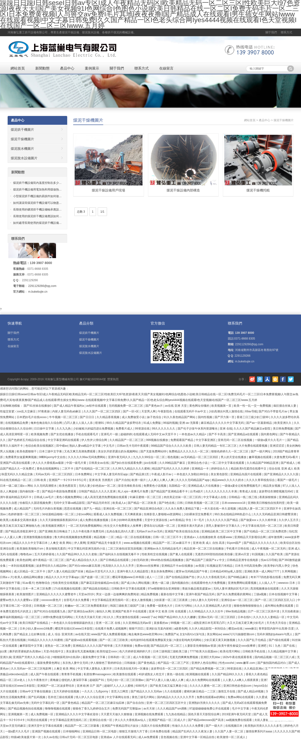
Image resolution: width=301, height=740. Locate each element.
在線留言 (166, 68)
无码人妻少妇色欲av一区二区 (98, 485)
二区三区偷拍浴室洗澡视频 (125, 548)
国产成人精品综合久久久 (82, 560)
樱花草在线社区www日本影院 (74, 628)
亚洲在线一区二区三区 (118, 508)
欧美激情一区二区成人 (231, 737)
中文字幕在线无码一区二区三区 (262, 525)
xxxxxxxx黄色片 (51, 600)
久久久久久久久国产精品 (223, 520)
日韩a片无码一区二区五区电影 (79, 737)
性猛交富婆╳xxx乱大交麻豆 (18, 411)
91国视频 (258, 554)
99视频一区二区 (181, 623)
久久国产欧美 (275, 554)
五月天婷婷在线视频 (66, 691)
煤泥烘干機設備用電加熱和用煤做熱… (37, 189)
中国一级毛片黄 (76, 463)
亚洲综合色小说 (198, 463)
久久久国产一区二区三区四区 (102, 411)
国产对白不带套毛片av (273, 411)
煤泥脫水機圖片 (22, 148)
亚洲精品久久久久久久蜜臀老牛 (56, 594)
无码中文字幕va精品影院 (69, 503)
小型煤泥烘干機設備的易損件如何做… (37, 196)
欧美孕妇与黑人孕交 (277, 565)
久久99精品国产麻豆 (172, 463)
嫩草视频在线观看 (260, 457)
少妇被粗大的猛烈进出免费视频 (93, 428)
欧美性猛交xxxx (107, 651)
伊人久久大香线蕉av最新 (48, 463)
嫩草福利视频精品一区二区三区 (20, 617)
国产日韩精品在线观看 (114, 560)
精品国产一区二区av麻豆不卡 (172, 543)
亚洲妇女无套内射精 (159, 628)
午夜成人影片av (161, 474)
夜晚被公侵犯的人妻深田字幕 (69, 680)
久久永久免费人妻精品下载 (182, 508)
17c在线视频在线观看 (67, 588)
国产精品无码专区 (99, 503)
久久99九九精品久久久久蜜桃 (131, 468)
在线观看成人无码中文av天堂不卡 (155, 434)
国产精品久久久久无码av (147, 691)
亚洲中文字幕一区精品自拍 (197, 737)
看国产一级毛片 (287, 480)
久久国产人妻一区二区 (229, 731)
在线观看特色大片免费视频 (208, 583)
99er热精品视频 (236, 611)
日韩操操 (130, 663)
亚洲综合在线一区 (101, 720)
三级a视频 (260, 594)
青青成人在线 (248, 491)
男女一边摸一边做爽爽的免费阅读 (118, 594)
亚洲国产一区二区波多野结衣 (56, 685)
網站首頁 (17, 68)
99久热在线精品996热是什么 (233, 514)
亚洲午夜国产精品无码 (200, 594)
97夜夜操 (44, 411)
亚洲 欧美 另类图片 (101, 480)
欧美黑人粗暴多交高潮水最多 (19, 520)
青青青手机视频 (71, 674)
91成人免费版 (152, 423)
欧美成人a (119, 503)
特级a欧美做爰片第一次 (26, 737)
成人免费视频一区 (42, 714)
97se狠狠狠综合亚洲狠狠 (164, 588)
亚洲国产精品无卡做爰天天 (104, 543)
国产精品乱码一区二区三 (167, 645)
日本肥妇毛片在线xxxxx (32, 417)
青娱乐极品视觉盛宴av (197, 588)
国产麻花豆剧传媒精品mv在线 (100, 583)
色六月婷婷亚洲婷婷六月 (135, 651)
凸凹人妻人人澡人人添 (78, 423)
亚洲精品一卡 (200, 468)
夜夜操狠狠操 (268, 497)
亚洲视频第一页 (18, 714)
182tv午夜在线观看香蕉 (237, 657)
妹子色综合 (154, 417)
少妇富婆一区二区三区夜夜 (171, 600)
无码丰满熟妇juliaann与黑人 (275, 634)
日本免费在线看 (160, 731)
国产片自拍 (123, 480)
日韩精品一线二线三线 (243, 497)
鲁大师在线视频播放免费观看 (73, 537)
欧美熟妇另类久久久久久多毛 (264, 725)
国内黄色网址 (270, 434)
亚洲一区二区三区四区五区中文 (166, 703)
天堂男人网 (148, 411)
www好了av (148, 617)
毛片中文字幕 (241, 708)
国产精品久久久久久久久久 (261, 543)
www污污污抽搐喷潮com (239, 634)
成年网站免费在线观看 (279, 605)
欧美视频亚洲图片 (54, 525)
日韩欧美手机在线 (254, 651)
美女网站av (214, 634)
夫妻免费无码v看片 (286, 457)
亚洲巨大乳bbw (210, 657)
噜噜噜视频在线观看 (58, 708)
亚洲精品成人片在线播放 (204, 485)
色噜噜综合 (43, 583)
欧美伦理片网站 (230, 651)
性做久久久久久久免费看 (188, 725)
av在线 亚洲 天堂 (176, 405)
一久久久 (88, 691)
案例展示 (92, 68)
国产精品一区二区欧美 (142, 503)
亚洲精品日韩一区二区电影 (99, 731)
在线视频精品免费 (17, 423)
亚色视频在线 (170, 737)
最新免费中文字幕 (94, 657)
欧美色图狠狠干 (27, 451)
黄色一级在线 (176, 674)
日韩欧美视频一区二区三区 (202, 503)
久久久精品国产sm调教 (172, 708)
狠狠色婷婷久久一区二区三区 (230, 451)
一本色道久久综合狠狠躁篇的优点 (72, 623)
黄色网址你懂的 (199, 405)
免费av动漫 (142, 645)
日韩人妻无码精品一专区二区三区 (215, 445)
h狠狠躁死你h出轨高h (66, 657)
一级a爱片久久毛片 (18, 731)
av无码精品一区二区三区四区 (200, 457)
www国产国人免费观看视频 (109, 634)
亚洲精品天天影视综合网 (250, 537)
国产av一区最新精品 (259, 423)
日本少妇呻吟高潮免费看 (127, 520)
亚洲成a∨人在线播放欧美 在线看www (208, 537)
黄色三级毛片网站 (143, 697)
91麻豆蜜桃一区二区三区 (146, 497)
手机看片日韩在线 (238, 548)
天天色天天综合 (276, 623)
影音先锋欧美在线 (130, 485)
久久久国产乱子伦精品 (252, 640)
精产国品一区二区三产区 (174, 663)
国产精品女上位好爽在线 (30, 634)
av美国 (200, 565)
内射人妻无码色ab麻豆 (67, 411)
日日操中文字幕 (44, 428)
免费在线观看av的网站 (211, 697)
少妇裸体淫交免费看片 (198, 514)
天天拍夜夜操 (291, 611)
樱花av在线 (236, 628)
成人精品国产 (23, 508)
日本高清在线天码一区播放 (131, 668)
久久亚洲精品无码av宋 (137, 623)
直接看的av (161, 623)
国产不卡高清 (217, 434)
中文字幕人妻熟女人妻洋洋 (94, 668)
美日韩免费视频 (283, 428)
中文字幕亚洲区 (206, 440)
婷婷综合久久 (220, 468)
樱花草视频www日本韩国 (128, 577)
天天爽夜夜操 (133, 514)
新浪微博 (252, 379)
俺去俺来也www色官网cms (145, 634)
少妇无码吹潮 (140, 560)
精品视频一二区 (104, 537)
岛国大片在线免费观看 (155, 725)
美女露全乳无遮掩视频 (80, 651)
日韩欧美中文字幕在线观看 (128, 588)
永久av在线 (50, 737)
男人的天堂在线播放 (234, 457)
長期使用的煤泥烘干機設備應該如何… (37, 216)
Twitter (291, 379)
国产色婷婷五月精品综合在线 (27, 440)
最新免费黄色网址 (49, 663)
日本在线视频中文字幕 (283, 594)
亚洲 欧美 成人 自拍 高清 (209, 543)
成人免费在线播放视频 (94, 520)
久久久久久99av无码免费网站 (87, 457)
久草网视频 (289, 571)
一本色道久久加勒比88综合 (191, 474)
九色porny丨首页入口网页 (112, 691)
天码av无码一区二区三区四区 (54, 474)
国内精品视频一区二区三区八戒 (275, 657)
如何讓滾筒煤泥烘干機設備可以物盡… (37, 203)
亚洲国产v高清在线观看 (15, 463)
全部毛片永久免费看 (77, 600)
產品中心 (67, 68)
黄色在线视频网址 (48, 468)
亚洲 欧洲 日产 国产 (90, 685)
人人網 (267, 379)
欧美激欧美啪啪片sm (30, 548)
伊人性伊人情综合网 (94, 440)
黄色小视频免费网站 (69, 497)
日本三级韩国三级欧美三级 (170, 651)
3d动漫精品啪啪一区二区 (58, 514)
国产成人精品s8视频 (251, 691)
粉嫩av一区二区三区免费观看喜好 (87, 605)
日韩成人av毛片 (44, 497)
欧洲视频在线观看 (198, 674)
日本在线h (244, 617)
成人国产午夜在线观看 (45, 674)
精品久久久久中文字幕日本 (30, 543)
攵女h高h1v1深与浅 (192, 634)
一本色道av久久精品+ (193, 434)
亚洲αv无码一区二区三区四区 (217, 617)
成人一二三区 (155, 577)
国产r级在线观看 (279, 640)
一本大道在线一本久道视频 (219, 508)
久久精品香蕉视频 (108, 417)
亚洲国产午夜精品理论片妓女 (120, 725)
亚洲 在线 (226, 428)
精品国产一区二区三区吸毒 (82, 725)
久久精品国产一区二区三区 (126, 440)
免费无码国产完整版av (127, 708)
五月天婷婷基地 (44, 554)
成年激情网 (275, 537)
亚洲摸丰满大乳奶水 (191, 525)
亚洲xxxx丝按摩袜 (148, 565)
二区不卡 (68, 468)
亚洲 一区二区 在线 (108, 623)
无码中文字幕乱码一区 (45, 703)
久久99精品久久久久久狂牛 (206, 611)
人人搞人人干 (267, 583)
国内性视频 (205, 417)
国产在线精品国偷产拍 (180, 577)
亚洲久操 (5, 657)
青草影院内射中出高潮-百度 (277, 628)
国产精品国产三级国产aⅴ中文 (205, 560)
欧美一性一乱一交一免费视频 (253, 405)
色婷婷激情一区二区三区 (24, 514)
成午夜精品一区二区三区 (48, 560)
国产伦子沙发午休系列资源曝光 (198, 428)
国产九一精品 (93, 508)
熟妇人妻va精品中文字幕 (85, 445)
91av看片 (28, 583)
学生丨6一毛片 (195, 520)
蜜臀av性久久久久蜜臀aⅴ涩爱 (20, 600)
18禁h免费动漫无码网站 (58, 617)
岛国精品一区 (178, 485)
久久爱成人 (263, 697)
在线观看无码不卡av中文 (190, 411)
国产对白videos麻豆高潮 (85, 565)
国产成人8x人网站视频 (136, 583)
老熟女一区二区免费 (58, 645)
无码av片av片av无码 (149, 531)
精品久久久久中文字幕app (63, 577)
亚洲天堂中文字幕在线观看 (45, 725)
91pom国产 (234, 543)
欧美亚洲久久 (283, 423)
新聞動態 (42, 68)
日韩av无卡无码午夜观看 (133, 445)
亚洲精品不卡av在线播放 (177, 565)
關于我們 (271, 32)
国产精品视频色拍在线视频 (25, 708)
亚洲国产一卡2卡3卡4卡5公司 (68, 480)
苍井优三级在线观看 (61, 697)
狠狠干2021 (137, 628)
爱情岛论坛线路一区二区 (160, 525)
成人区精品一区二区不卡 (30, 571)
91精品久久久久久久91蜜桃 (46, 640)
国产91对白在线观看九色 (50, 611)
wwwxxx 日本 (287, 583)
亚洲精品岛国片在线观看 (246, 474)
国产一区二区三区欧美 (114, 640)
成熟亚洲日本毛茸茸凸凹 (209, 623)
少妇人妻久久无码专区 (204, 600)
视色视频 (173, 457)
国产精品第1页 (140, 474)
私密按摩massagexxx (98, 674)
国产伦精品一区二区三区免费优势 (265, 531)
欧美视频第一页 (221, 405)
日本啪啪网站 (72, 731)
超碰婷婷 (126, 434)
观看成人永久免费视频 (108, 514)
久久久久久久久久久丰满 (221, 491)
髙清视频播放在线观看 (265, 588)
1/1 (102, 211)
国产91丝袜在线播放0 (38, 405)
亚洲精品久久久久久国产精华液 (93, 645)
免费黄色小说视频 (155, 485)
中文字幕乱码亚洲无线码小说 (87, 548)
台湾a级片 (197, 491)
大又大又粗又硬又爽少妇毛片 (246, 623)
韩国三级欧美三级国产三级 (127, 605)
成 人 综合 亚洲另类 (61, 634)
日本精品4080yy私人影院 (226, 571)
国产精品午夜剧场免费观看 (59, 491)
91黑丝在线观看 (37, 720)
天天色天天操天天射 (88, 617)
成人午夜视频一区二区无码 (268, 548)
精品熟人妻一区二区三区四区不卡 (260, 508)
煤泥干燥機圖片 (88, 120)
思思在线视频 (73, 508)
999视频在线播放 (157, 440)
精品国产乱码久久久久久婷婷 (171, 468)
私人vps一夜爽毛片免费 (133, 491)
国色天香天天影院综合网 (204, 714)
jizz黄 (4, 651)
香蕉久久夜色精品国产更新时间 (266, 674)
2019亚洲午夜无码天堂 (237, 714)
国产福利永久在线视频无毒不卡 (119, 554)
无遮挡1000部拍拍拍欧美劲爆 (214, 554)
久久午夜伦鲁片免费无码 (89, 531)
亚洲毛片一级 (110, 434)
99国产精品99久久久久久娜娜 (177, 617)
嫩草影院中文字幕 (31, 645)
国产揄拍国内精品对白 (272, 663)
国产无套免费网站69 (153, 451)
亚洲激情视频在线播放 (38, 537)
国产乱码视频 (37, 697)
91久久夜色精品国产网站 (180, 417)
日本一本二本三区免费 (37, 588)
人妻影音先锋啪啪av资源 (200, 645)
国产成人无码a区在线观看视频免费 (245, 703)
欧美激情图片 (26, 594)
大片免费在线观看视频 (253, 445)
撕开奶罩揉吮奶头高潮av (25, 651)
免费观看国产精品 (182, 440)
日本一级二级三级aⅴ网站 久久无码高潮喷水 (28, 485)
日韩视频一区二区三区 (48, 605)
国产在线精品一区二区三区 (93, 468)
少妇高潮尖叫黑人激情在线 (226, 411)
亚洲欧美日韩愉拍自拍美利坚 (267, 503)
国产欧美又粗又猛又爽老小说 (169, 685)
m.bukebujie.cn (37, 291)
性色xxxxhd (227, 663)
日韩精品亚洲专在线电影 (243, 560)
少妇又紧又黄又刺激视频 (220, 640)
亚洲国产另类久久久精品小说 (32, 657)
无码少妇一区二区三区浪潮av (126, 680)
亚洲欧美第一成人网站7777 (262, 571)
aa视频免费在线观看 (239, 720)
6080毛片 (142, 685)
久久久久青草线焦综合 (260, 480)
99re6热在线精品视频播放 (167, 560)
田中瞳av (62, 445)
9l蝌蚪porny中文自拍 (52, 457)
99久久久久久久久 (164, 428)
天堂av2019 (86, 594)
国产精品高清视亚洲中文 (21, 531)
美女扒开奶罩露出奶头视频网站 (118, 451)
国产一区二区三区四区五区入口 (275, 600)
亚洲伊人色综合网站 (204, 663)
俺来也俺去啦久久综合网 (47, 423)
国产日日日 (87, 417)
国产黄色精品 (147, 663)
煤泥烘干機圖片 (22, 129)
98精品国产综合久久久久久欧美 (171, 445)
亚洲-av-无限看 (189, 423)
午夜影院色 (165, 411)
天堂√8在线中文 (54, 651)
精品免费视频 (150, 594)
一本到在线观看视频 (21, 565)
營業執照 (113, 379)
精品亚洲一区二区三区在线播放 (204, 548)
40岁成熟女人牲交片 (151, 674)
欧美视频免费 (40, 434)
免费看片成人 (124, 428)
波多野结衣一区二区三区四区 (170, 668)
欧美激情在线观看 (125, 674)
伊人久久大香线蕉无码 (211, 577)
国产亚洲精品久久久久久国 (281, 474)
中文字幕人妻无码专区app (112, 474)
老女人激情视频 (141, 600)
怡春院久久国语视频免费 (36, 503)
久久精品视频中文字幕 (282, 651)
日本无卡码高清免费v (249, 565)
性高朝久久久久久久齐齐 (118, 565)
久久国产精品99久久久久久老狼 (77, 554)
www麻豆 (251, 628)
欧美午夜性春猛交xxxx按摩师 (237, 645)
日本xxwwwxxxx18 (234, 503)
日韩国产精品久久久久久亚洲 (97, 491)
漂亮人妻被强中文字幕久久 (223, 525)
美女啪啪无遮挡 (56, 548)
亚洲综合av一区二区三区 (237, 600)
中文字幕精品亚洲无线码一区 (111, 600)
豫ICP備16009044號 (93, 379)
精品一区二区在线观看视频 (133, 537)
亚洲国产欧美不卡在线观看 (129, 611)
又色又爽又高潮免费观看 (80, 451)
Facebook (283, 379)
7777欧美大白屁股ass (204, 651)
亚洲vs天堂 (242, 554)
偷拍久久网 (103, 611)
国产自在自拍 (136, 703)
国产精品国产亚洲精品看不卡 (170, 491)
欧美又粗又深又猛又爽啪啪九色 (20, 525)
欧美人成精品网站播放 (29, 577)
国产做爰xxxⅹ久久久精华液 (258, 520)
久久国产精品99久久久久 (228, 674)
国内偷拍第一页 (30, 491)
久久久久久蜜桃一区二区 (205, 685)
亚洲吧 (262, 645)
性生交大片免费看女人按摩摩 (123, 525)
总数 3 (81, 211)
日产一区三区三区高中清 (264, 611)
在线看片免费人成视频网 (111, 628)
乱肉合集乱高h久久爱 (121, 531)
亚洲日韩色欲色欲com (237, 685)
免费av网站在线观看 (241, 697)
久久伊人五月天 (289, 520)
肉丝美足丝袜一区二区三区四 (183, 497)
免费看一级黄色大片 (160, 605)
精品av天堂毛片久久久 (100, 571)
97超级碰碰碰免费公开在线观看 (209, 708)
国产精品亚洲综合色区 (148, 508)
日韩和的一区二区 (119, 657)
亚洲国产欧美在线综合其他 (182, 531)
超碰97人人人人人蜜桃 (119, 685)
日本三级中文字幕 (51, 451)
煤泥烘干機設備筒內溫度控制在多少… (37, 183)
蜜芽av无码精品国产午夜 (192, 571)
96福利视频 (170, 423)
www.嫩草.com (246, 663)
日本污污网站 (184, 605)
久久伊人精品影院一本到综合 (208, 628)
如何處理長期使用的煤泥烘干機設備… (37, 223)
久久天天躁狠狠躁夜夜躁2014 (59, 520)
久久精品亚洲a (254, 668)
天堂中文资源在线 (156, 520)
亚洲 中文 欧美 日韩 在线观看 (168, 611)
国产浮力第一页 (224, 417)
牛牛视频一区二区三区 (63, 417)
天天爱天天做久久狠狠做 (117, 714)
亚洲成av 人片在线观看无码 (119, 737)
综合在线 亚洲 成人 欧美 (284, 468)
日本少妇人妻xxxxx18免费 (37, 628)
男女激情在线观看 (128, 617)
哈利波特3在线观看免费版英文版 (151, 640)
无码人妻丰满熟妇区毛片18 (231, 588)
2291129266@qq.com (42, 286)
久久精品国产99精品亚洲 (263, 463)
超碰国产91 (97, 680)
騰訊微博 (260, 379)
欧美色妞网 (24, 560)
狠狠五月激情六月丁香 (133, 731)
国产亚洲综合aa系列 (81, 611)
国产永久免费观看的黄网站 (234, 594)
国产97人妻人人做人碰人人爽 (165, 680)
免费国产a (171, 634)
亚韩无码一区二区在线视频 (235, 440)
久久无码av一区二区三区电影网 (31, 668)
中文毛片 (109, 445)
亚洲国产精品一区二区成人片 (167, 720)
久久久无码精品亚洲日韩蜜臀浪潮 (275, 514)
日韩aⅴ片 (6, 577)
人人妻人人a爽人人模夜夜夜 (241, 680)
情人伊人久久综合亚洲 (90, 697)
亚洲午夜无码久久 (120, 457)
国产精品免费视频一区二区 (207, 668)
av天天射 (149, 708)
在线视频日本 (234, 725)
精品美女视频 (272, 485)
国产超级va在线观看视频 (81, 640)
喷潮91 (100, 423)
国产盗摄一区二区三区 (96, 577)
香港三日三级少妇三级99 (253, 417)
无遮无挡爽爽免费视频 (184, 657)
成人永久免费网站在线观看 (203, 680)
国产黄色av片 (154, 405)
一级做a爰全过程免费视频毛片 (241, 485)
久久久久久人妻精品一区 (269, 617)
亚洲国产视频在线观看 (46, 731)
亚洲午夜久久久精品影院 (133, 571)
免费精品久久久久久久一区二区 (189, 451)
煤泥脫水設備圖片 (24, 158)
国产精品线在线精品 (96, 588)
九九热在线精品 (176, 714)
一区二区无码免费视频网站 (85, 525)
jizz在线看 (151, 463)
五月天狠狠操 (124, 645)
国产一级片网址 (261, 451)
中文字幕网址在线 (118, 697)
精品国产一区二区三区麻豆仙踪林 (103, 703)
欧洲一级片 (139, 480)
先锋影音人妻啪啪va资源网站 (163, 514)
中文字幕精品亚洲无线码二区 (69, 720)
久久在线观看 (173, 691)
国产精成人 (288, 463)
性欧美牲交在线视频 (155, 554)
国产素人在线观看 (181, 554)
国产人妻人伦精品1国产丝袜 (66, 571)
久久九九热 (63, 428)
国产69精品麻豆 (238, 577)
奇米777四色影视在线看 (266, 577)
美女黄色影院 (220, 474)
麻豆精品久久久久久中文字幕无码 (223, 423)
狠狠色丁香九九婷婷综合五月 (92, 708)
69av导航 (251, 411)
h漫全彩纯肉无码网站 (188, 640)
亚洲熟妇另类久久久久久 (205, 703)
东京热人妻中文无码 (75, 663)
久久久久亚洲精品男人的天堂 (213, 605)
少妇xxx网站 (84, 514)
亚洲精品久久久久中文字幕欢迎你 (77, 714)
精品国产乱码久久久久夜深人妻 (192, 731)
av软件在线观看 (96, 405)
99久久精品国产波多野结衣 (124, 423)
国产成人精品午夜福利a (69, 405)
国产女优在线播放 (62, 434)
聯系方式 (286, 32)
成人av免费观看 (148, 737)
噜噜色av (26, 554)
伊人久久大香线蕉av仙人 (131, 720)
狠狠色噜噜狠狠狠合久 (248, 605)
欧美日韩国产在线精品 (34, 623)
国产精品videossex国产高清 (206, 720)
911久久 (108, 617)
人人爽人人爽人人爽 (161, 480)
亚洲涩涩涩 (277, 445)
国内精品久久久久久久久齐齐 (176, 697)
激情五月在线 (227, 691)
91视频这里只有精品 (219, 565)
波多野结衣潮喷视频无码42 (276, 491)
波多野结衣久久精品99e (51, 565)
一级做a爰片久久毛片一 (270, 440)
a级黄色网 (180, 628)
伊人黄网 (80, 543)
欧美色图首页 (68, 485)
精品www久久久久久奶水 (228, 480)
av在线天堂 (82, 634)
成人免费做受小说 (133, 417)
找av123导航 (269, 560)
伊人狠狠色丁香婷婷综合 (106, 663)
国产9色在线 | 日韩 (171, 503)
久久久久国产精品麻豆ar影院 (252, 428)
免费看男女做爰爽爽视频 (21, 457)
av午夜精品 (177, 520)
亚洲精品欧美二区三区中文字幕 (221, 531)
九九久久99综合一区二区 (149, 457)
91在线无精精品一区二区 (16, 480)
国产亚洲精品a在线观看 (243, 434)
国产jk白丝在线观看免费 (127, 463)
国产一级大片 (215, 725)
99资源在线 (142, 428)
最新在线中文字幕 (172, 594)
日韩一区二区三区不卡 (167, 537)
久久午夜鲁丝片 (38, 680)
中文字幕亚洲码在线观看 (64, 440)
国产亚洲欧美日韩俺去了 (55, 531)
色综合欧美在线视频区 (40, 445)
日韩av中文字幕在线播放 (36, 691)
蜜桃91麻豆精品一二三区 (200, 691)
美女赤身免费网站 (162, 571)
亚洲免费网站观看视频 (242, 583)
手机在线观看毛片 (87, 434)
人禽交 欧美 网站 (61, 543)
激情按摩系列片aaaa (259, 731)
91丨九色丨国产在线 (282, 645)
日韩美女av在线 (99, 463)
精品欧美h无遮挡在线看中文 (249, 468)
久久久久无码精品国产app (193, 480)
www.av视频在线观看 (138, 543)
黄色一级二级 (161, 583)
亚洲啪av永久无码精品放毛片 (163, 548)
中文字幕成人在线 (215, 497)
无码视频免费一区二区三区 (126, 405)
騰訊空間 (275, 379)
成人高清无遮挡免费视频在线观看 (106, 497)
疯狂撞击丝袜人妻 (285, 405)
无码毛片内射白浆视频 (48, 508)
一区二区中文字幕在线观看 (227, 463)
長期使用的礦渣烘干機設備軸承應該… (37, 209)
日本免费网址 (84, 474)
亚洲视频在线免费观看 (149, 714)
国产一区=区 (131, 411)
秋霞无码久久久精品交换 (17, 474)
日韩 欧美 (40, 480)
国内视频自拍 (180, 583)
